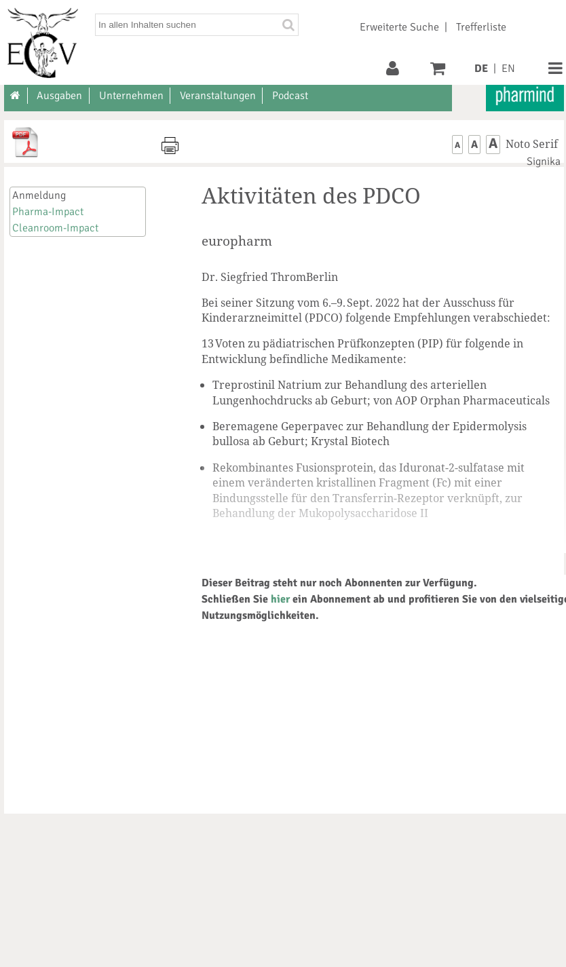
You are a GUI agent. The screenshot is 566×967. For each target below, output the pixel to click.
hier (280, 599)
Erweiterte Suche (399, 27)
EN (508, 68)
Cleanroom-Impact (55, 228)
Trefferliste (481, 27)
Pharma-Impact (47, 212)
